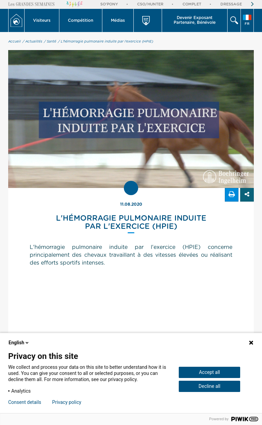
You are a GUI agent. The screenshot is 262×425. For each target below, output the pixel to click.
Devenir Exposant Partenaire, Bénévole (195, 20)
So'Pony (109, 4)
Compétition (80, 20)
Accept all (209, 372)
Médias (118, 20)
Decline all (209, 386)
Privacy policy (66, 402)
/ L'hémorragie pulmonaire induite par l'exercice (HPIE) (105, 41)
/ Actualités (32, 41)
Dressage (231, 4)
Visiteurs (41, 20)
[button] (42, 20)
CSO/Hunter (150, 4)
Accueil (14, 41)
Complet (192, 4)
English (19, 342)
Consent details (24, 402)
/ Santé (50, 41)
